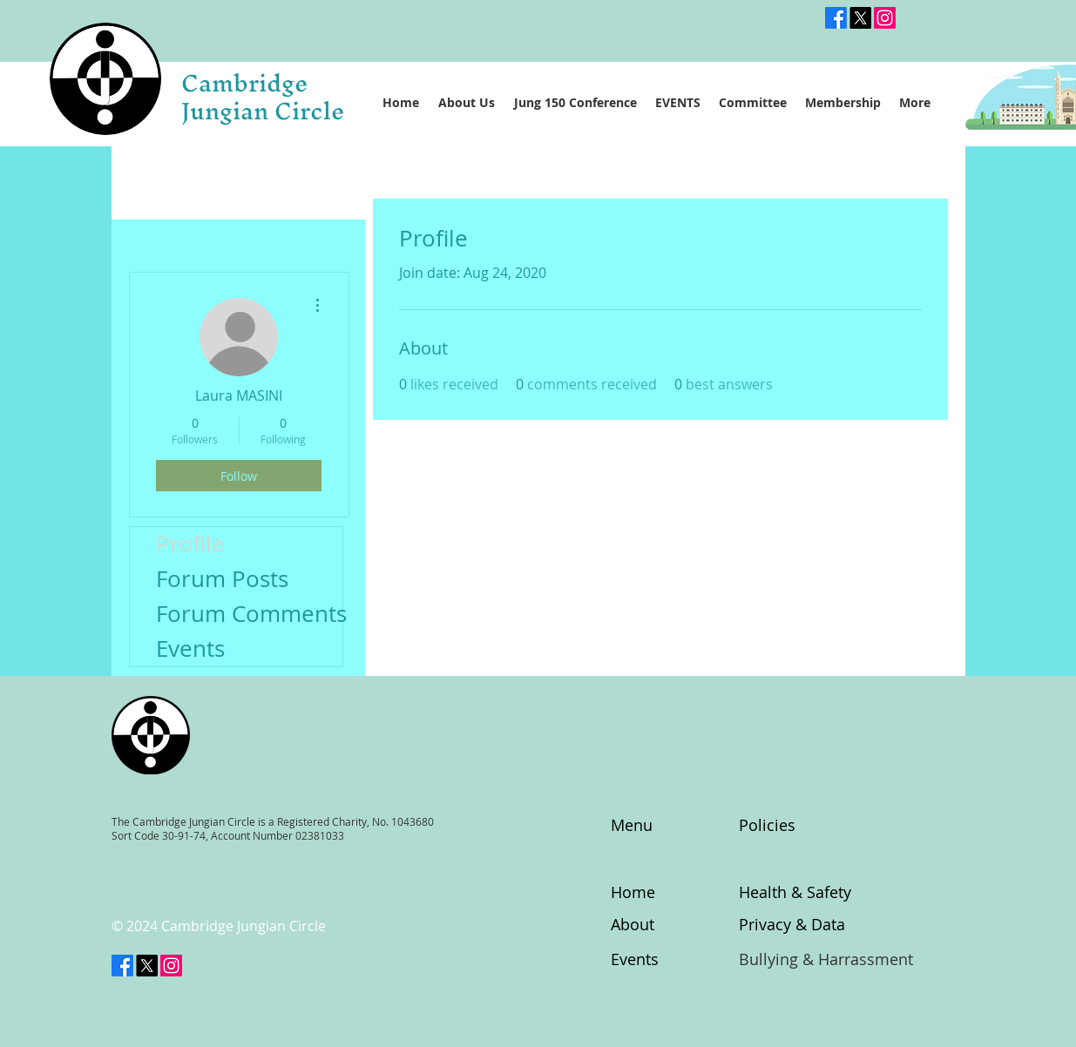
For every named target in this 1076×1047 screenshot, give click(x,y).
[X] (147, 965)
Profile (190, 544)
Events (190, 648)
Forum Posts (222, 579)
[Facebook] (836, 18)
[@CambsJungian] (860, 18)
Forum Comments (249, 613)
